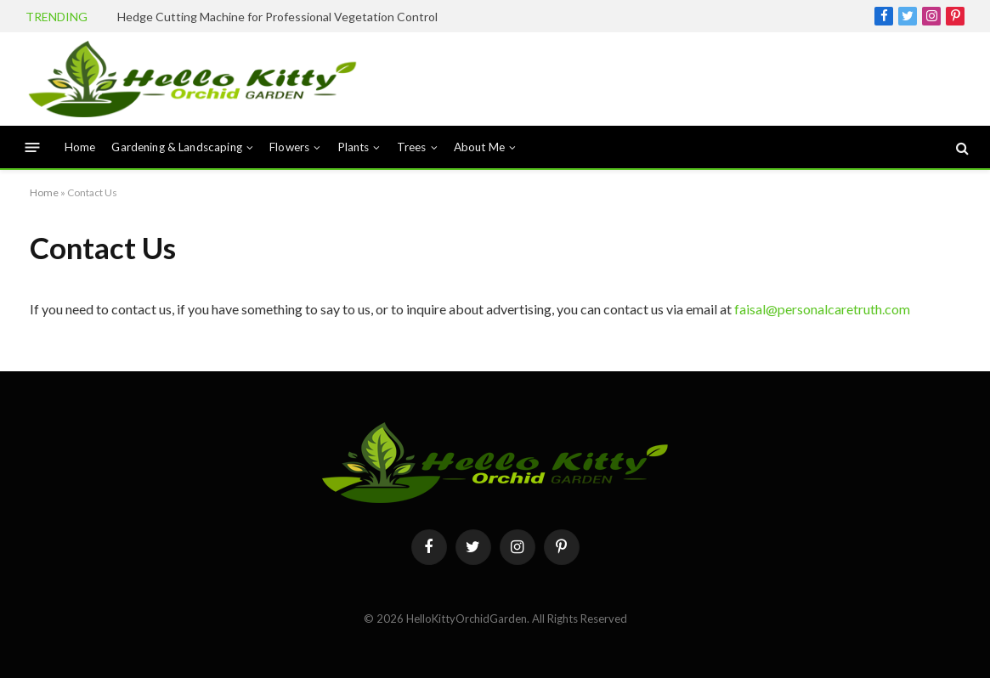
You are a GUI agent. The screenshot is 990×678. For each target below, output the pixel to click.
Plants (353, 147)
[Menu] (32, 147)
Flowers (289, 147)
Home (80, 147)
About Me (479, 147)
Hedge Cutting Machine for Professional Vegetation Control (277, 16)
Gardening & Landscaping (176, 147)
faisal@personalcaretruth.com (822, 309)
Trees (412, 147)
